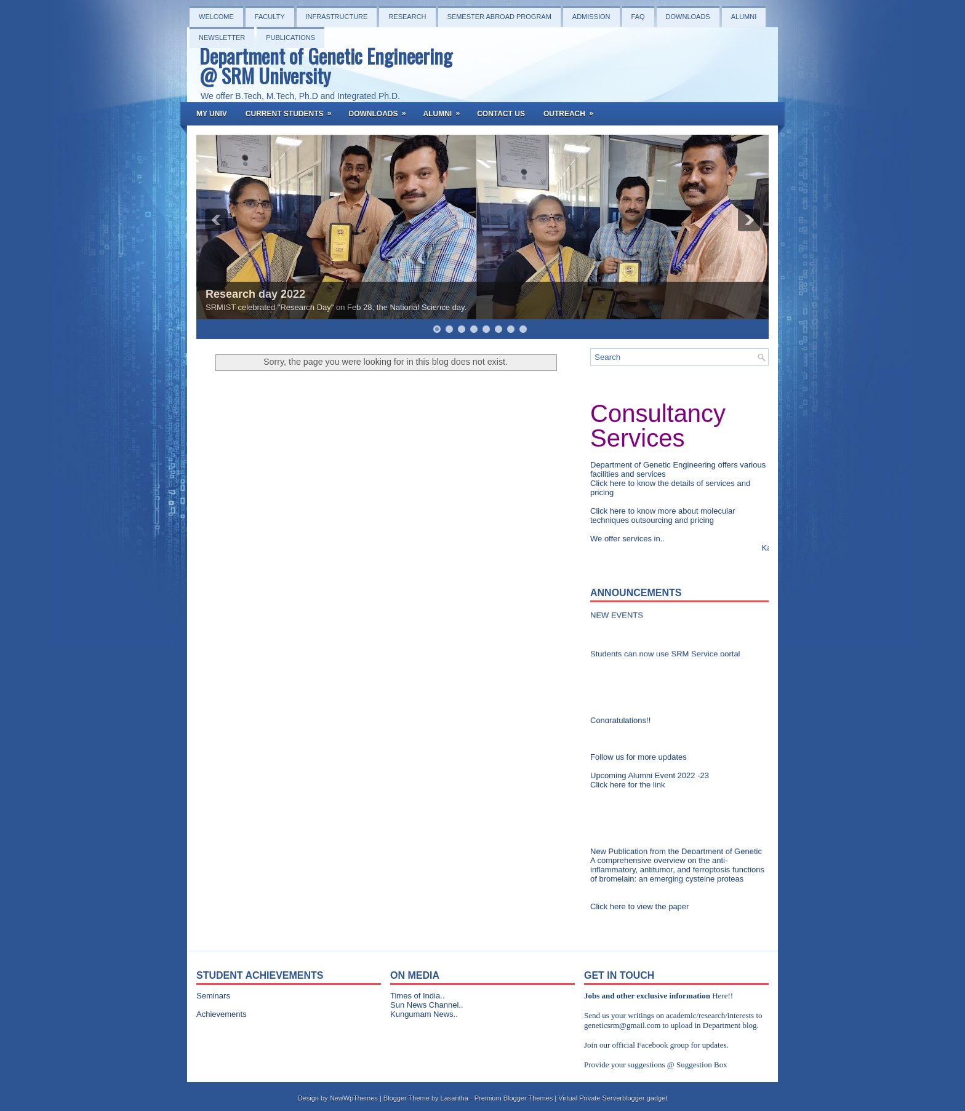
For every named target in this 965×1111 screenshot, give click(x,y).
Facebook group (663, 1044)
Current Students (293, 110)
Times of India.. (417, 995)
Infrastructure (337, 16)
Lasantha (454, 1098)
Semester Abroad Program (499, 16)
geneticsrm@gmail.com (622, 1025)
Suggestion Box (701, 1064)
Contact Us (501, 114)
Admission (591, 16)
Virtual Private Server (590, 1098)
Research (407, 16)
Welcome (216, 16)
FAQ (638, 16)
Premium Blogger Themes (513, 1098)
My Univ (211, 114)
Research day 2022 (255, 294)
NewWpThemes (354, 1098)
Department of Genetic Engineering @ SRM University (325, 65)
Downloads (688, 16)
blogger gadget (644, 1098)
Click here (609, 483)
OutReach (572, 110)
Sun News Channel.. (426, 1004)
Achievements (221, 1014)
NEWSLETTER (222, 37)
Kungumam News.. (424, 1014)
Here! (721, 995)
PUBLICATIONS (290, 37)
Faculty (270, 16)
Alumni (744, 16)
